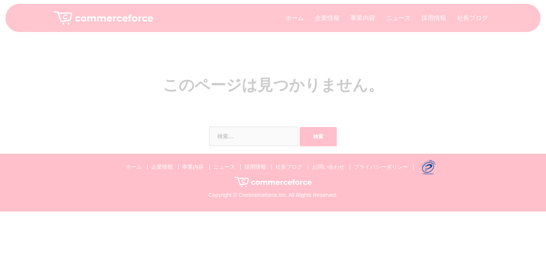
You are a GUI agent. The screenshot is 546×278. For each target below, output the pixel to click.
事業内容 (362, 18)
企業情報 (327, 18)
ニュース (398, 18)
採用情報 (433, 18)
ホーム (294, 18)
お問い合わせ (328, 167)
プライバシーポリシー (381, 167)
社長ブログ (472, 18)
